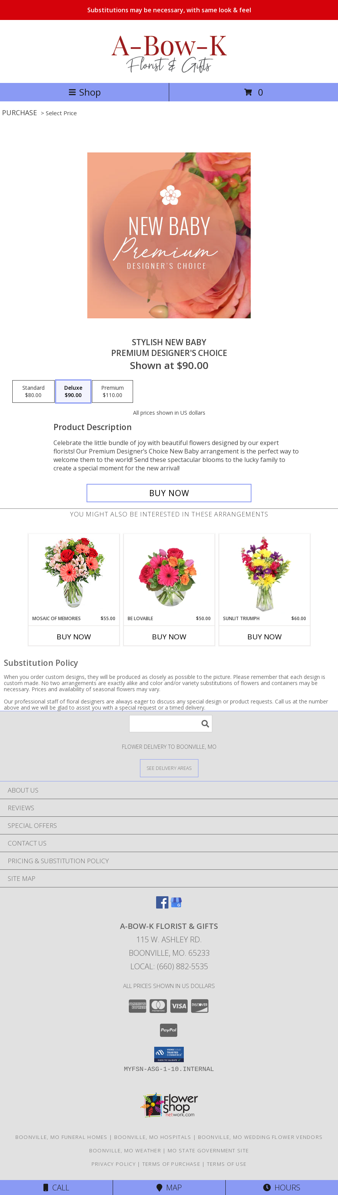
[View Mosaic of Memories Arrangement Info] (74, 575)
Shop (84, 92)
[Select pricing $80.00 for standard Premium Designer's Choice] (33, 392)
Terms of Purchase (171, 1163)
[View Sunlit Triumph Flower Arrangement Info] (264, 574)
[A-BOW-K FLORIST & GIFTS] (169, 71)
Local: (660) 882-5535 (169, 966)
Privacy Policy (114, 1163)
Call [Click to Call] (56, 1187)
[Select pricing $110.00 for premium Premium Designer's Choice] (112, 392)
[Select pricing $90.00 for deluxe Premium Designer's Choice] (73, 392)
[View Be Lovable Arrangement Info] (169, 574)
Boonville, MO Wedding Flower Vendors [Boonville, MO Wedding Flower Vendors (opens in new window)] (260, 1137)
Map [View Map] (169, 1187)
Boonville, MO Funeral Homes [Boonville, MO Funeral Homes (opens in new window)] (61, 1137)
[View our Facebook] (162, 906)
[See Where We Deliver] (169, 767)
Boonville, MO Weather (125, 1150)
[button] (169, 1054)
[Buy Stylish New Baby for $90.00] (169, 493)
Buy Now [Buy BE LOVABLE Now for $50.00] (169, 637)
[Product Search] (170, 723)
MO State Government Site (208, 1150)
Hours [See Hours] (281, 1187)
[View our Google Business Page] (176, 906)
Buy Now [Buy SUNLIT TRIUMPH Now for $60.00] (264, 637)
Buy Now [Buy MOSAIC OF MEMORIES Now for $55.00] (74, 637)
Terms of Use (227, 1163)
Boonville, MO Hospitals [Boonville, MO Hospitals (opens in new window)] (152, 1137)
